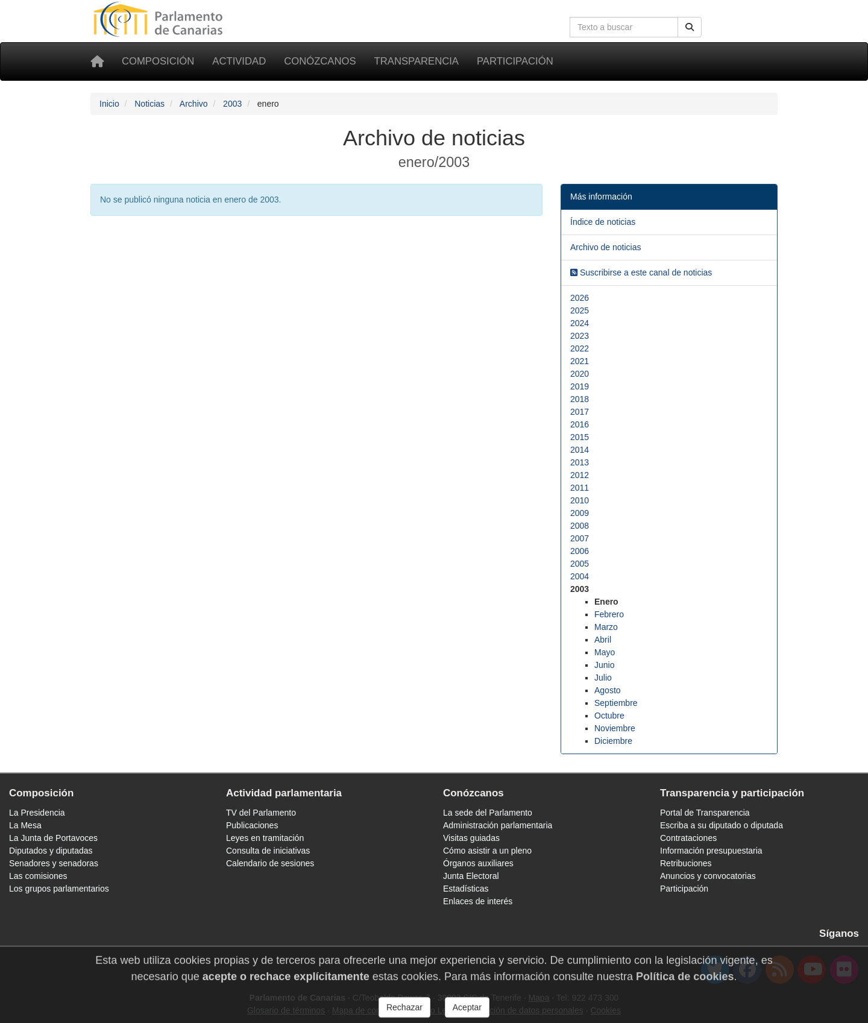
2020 (579, 374)
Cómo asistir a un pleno (487, 850)
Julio (603, 677)
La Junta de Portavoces (53, 838)
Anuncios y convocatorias (708, 876)
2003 (232, 104)
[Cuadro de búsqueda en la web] (624, 27)
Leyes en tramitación (265, 838)
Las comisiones (38, 876)
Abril (602, 639)
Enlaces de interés (477, 901)
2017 (579, 412)
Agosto (607, 690)
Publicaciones (252, 825)
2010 (579, 500)
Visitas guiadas (471, 838)
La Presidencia (37, 812)
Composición (158, 61)
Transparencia (416, 61)
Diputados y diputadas (51, 850)
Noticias (149, 104)
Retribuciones (686, 863)
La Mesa (25, 825)
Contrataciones (688, 838)
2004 (579, 576)
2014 (579, 450)
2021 (579, 361)
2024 (579, 323)
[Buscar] (690, 27)
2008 (579, 525)
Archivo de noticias (605, 247)
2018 (579, 399)
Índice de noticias (602, 222)
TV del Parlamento (261, 812)
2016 (579, 424)
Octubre (609, 715)
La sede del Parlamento (487, 812)
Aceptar (467, 1012)
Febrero (609, 614)
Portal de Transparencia (705, 812)
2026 (579, 298)
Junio (604, 665)
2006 (579, 551)
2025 (579, 310)
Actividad (239, 61)
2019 (579, 386)
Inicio (109, 104)
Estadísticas (465, 888)
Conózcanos (320, 61)
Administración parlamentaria (497, 825)
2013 (579, 462)
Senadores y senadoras (53, 863)
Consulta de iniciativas (268, 850)
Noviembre (614, 728)
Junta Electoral (471, 876)
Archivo (194, 104)
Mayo (604, 652)
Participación (515, 61)
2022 (579, 348)
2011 (579, 488)
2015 (579, 437)
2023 (579, 336)
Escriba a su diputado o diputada (721, 825)
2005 (579, 563)
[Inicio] (97, 61)
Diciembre (613, 741)
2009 (579, 513)
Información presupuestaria (711, 850)
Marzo (606, 627)
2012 (579, 475)
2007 (579, 538)
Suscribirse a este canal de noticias (641, 272)
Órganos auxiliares (478, 863)
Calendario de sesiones (270, 863)
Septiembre (616, 703)
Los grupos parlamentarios (59, 888)
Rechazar (404, 1012)
